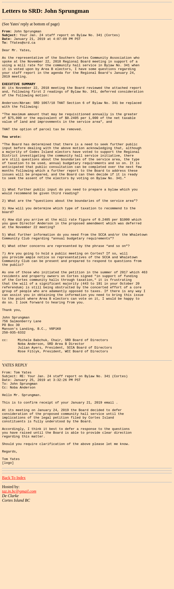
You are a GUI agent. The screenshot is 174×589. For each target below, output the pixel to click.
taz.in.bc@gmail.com (19, 575)
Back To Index (14, 562)
